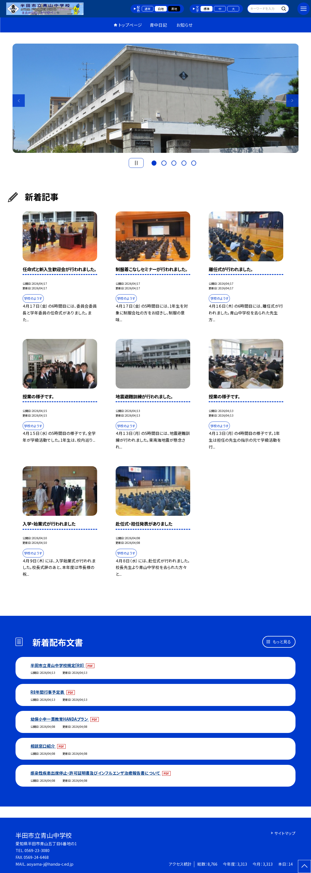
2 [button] (163, 162)
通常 (147, 9)
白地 (161, 9)
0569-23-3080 (37, 850)
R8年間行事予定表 (47, 692)
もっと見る (282, 641)
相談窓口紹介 (43, 746)
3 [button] (173, 162)
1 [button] (154, 162)
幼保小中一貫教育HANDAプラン (59, 719)
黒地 (174, 9)
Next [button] (292, 100)
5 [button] (193, 162)
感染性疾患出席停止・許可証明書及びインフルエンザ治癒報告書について (95, 773)
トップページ (130, 25)
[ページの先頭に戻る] (304, 866)
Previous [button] (19, 100)
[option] (156, 98)
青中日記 (158, 25)
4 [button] (183, 162)
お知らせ (184, 25)
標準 (207, 9)
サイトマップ (284, 833)
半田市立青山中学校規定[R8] (57, 665)
